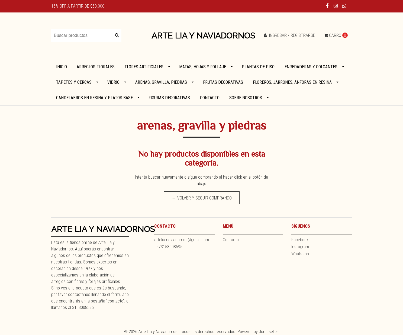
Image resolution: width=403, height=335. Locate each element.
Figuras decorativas (169, 97)
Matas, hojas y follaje (202, 66)
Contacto (210, 97)
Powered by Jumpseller (257, 331)
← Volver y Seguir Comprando (201, 198)
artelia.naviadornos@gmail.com (181, 239)
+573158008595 (168, 246)
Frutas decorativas (223, 82)
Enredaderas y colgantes (311, 66)
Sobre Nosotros (245, 97)
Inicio (61, 66)
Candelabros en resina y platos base (94, 97)
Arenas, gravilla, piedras (161, 82)
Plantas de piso (258, 66)
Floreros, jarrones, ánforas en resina (292, 82)
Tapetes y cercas (74, 82)
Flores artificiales (144, 66)
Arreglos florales (96, 66)
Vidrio (113, 82)
